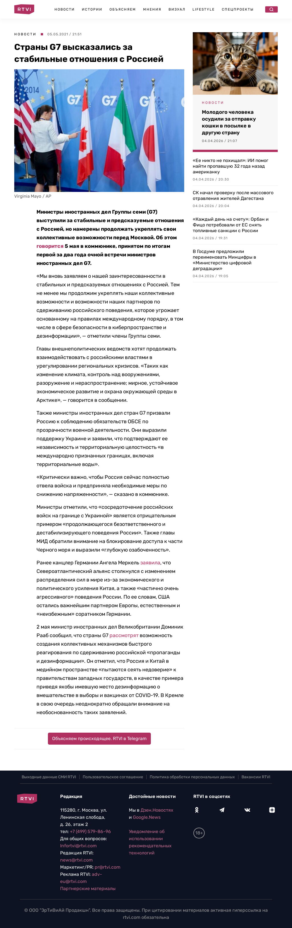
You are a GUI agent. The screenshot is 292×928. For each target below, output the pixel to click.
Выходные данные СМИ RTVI (49, 777)
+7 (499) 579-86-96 (90, 831)
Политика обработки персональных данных (192, 777)
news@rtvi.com (76, 860)
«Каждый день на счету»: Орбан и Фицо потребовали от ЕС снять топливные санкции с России (231, 224)
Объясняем (123, 9)
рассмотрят (124, 635)
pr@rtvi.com (107, 867)
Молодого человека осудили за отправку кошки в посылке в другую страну (229, 122)
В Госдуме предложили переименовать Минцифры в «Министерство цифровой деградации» (224, 260)
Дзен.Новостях (157, 810)
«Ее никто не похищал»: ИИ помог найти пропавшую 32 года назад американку (230, 166)
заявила (150, 563)
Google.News (147, 817)
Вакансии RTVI (256, 777)
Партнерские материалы (87, 888)
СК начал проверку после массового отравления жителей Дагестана (233, 195)
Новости (64, 9)
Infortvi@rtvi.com (78, 845)
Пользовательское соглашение (113, 777)
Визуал (177, 9)
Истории (92, 9)
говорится (50, 246)
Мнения (152, 9)
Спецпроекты (238, 9)
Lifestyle (203, 9)
